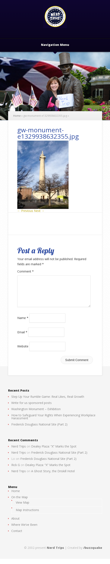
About (15, 524)
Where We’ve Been (24, 530)
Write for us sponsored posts (31, 408)
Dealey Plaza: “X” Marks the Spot (53, 451)
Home (17, 116)
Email (22, 337)
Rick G (15, 470)
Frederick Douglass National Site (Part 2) (39, 429)
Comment (25, 271)
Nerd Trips (18, 451)
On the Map (19, 502)
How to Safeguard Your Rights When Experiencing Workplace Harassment (53, 421)
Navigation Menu (55, 45)
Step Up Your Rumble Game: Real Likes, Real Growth (47, 402)
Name (22, 323)
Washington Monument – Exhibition (36, 414)
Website (22, 351)
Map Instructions (27, 515)
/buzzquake (92, 553)
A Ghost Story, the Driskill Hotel (53, 476)
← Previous (25, 211)
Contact (16, 536)
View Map (22, 508)
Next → (39, 211)
